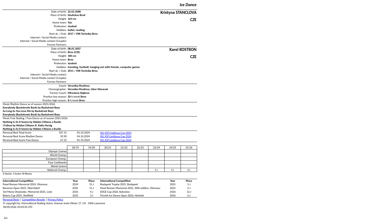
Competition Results (33, 199)
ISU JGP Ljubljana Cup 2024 (115, 133)
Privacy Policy (55, 199)
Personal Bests (11, 199)
